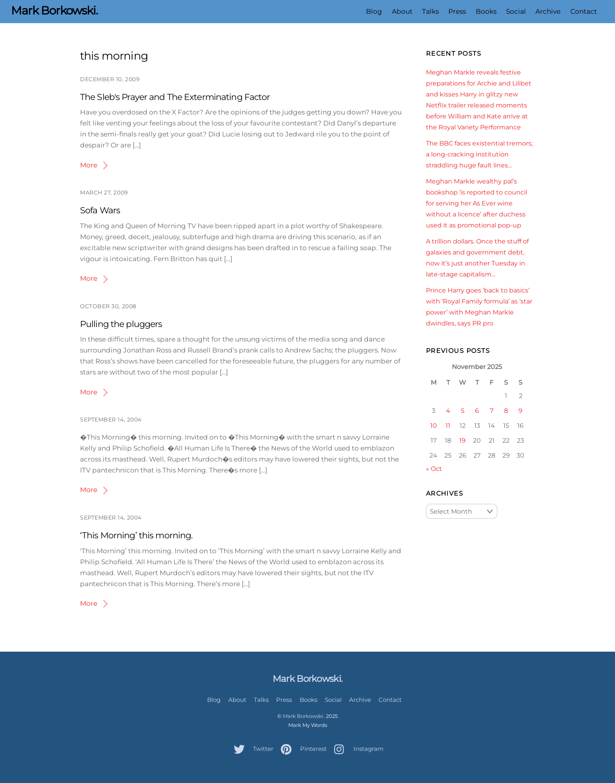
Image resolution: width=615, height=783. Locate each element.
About (402, 11)
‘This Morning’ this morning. (136, 535)
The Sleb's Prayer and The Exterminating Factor (175, 97)
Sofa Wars (100, 210)
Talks (430, 11)
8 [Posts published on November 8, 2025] (506, 410)
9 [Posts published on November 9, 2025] (520, 410)
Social (516, 11)
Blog (374, 11)
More (88, 165)
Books (486, 11)
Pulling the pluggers (121, 324)
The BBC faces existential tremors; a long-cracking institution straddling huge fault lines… (479, 154)
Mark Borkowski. (304, 716)
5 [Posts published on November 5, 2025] (462, 410)
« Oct (434, 468)
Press (457, 11)
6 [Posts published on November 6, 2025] (477, 410)
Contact (583, 11)
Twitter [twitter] (251, 748)
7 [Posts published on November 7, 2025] (491, 410)
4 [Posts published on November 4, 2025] (448, 410)
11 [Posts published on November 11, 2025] (448, 425)
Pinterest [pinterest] (302, 748)
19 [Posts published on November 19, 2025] (462, 440)
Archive (547, 11)
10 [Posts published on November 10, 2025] (433, 425)
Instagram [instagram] (357, 748)
